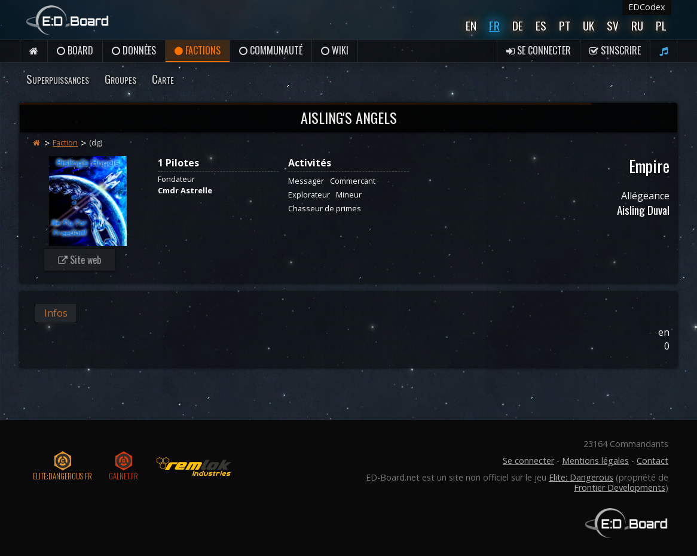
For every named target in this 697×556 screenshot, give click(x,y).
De (517, 25)
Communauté (270, 50)
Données (134, 50)
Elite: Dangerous (581, 477)
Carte (163, 78)
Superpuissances (57, 78)
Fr (494, 25)
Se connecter (538, 50)
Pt (564, 25)
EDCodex (646, 7)
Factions (198, 50)
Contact (652, 460)
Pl (661, 25)
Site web (79, 260)
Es (541, 25)
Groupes (120, 78)
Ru (637, 25)
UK (588, 25)
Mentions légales (595, 460)
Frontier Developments (619, 487)
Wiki (334, 50)
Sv (613, 25)
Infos (56, 313)
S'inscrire (615, 50)
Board (75, 50)
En (471, 25)
